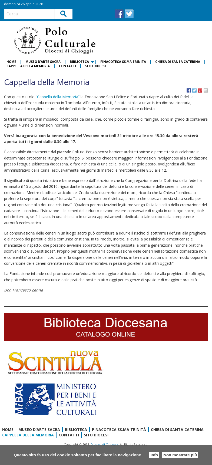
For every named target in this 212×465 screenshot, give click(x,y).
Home (11, 62)
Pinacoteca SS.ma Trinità (123, 62)
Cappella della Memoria (28, 66)
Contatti (67, 66)
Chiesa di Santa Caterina (177, 62)
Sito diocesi (95, 66)
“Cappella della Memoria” (58, 96)
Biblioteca (79, 62)
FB (119, 13)
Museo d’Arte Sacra (43, 62)
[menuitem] (11, 62)
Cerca (64, 13)
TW (129, 13)
